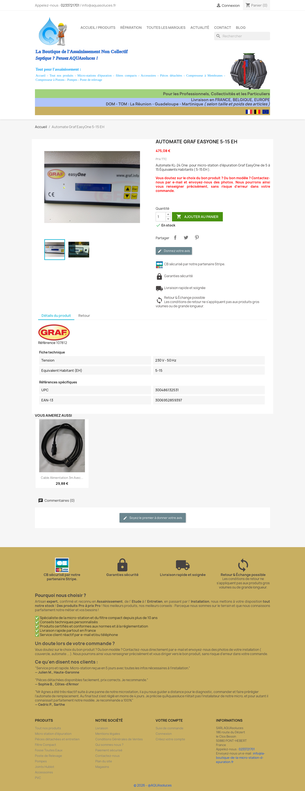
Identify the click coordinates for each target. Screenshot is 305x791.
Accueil (41, 75)
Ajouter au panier (197, 216)
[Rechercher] (242, 36)
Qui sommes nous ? (109, 745)
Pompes (72, 79)
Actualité (199, 27)
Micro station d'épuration (53, 734)
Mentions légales (107, 734)
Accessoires (148, 75)
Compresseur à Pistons (50, 79)
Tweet (186, 237)
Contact (222, 27)
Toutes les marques (166, 27)
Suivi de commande (169, 728)
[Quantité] (161, 216)
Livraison (101, 728)
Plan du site (103, 761)
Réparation (131, 27)
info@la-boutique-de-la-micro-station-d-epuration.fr (240, 757)
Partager (175, 237)
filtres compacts (126, 75)
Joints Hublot (44, 767)
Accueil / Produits (97, 27)
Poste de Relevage (48, 756)
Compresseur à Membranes (204, 75)
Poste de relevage (91, 79)
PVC (38, 778)
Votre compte (169, 720)
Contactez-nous (107, 756)
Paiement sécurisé (108, 750)
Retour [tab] (84, 315)
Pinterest (197, 237)
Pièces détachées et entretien (57, 739)
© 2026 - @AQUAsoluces (153, 785)
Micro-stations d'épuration (95, 75)
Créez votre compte (170, 739)
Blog (240, 27)
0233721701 (70, 5)
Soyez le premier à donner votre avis (152, 518)
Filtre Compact (45, 745)
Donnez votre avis (174, 251)
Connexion (164, 734)
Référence (46, 343)
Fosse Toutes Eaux (48, 750)
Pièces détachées (171, 75)
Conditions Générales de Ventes (119, 739)
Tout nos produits (61, 75)
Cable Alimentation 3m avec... (62, 478)
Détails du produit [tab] (56, 315)
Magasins (102, 767)
